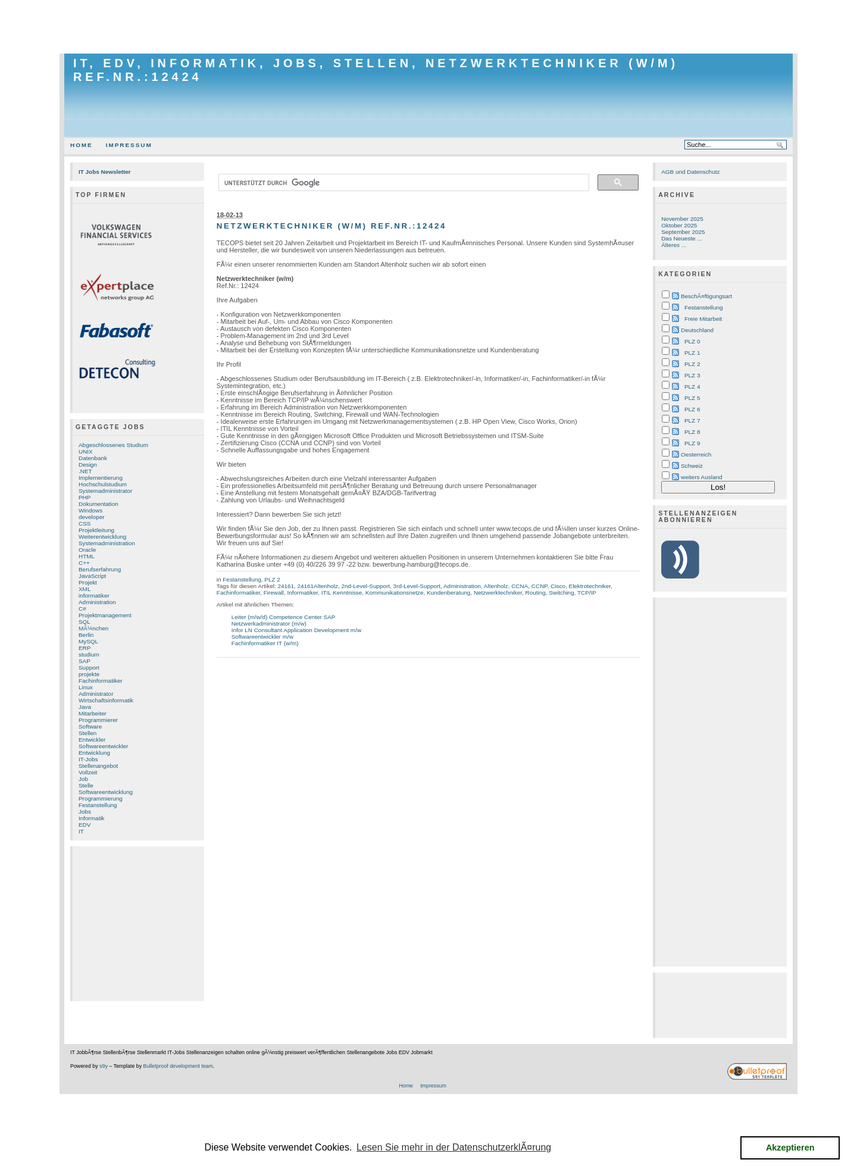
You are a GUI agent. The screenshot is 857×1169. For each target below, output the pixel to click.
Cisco (558, 586)
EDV (84, 824)
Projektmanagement (105, 615)
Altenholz (496, 586)
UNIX (86, 451)
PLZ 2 (272, 579)
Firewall (274, 592)
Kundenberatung (448, 592)
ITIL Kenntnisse (341, 592)
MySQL (88, 641)
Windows (90, 510)
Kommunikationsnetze (394, 592)
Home (81, 145)
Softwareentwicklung (106, 792)
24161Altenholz (318, 586)
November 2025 (682, 218)
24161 (285, 586)
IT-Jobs (88, 759)
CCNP (539, 586)
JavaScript (92, 576)
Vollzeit (88, 772)
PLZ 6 (692, 409)
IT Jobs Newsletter (105, 171)
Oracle (87, 549)
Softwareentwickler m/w (262, 636)
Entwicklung (94, 752)
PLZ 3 (692, 375)
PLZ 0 (692, 341)
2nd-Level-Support (365, 586)
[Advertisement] (428, 27)
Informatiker (302, 592)
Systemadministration (107, 543)
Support (89, 667)
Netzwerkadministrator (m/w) (269, 623)
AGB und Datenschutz (690, 171)
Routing (535, 592)
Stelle (86, 785)
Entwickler (92, 739)
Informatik (92, 818)
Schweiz (692, 465)
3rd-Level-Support (416, 586)
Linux (86, 687)
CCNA (519, 586)
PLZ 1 (692, 352)
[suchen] (402, 182)
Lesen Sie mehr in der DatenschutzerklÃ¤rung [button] (453, 1147)
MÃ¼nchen (93, 628)
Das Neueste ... (681, 238)
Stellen (87, 733)
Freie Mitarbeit (703, 318)
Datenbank (93, 458)
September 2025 (683, 232)
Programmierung (101, 798)
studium (89, 654)
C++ (84, 563)
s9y (103, 1066)
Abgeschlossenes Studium (113, 445)
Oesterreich (696, 454)
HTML (87, 556)
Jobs (85, 811)
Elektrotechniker (590, 586)
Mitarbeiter (93, 713)
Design (88, 464)
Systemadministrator (105, 490)
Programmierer (98, 720)
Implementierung (101, 477)
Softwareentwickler (103, 746)
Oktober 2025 (679, 225)
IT (81, 831)
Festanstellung (98, 805)
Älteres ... (673, 245)
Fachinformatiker (101, 680)
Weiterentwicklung (102, 536)
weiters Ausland (701, 477)
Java (85, 707)
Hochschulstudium (103, 484)
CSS (84, 523)
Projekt (88, 582)
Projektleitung (96, 530)
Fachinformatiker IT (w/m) (265, 643)
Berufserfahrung (100, 569)
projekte (89, 674)
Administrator (96, 693)
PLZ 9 (692, 443)
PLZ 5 (692, 398)
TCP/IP (586, 592)
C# (82, 608)
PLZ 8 (692, 432)
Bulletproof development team (178, 1066)
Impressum (129, 145)
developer (92, 517)
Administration (97, 602)
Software (90, 726)
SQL (84, 621)
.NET (85, 471)
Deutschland (697, 330)
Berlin (86, 635)
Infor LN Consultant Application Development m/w (296, 630)
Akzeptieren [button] (790, 1147)
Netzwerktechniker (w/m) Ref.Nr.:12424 (331, 225)
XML (84, 589)
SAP (84, 661)
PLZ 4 (692, 386)
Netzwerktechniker (498, 592)
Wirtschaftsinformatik (106, 700)
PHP (84, 497)
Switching (561, 592)
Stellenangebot (98, 765)
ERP (84, 648)
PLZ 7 (692, 420)
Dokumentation (98, 504)
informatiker (94, 595)
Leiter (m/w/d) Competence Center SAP (284, 617)
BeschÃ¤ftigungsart (706, 296)
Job (83, 779)
